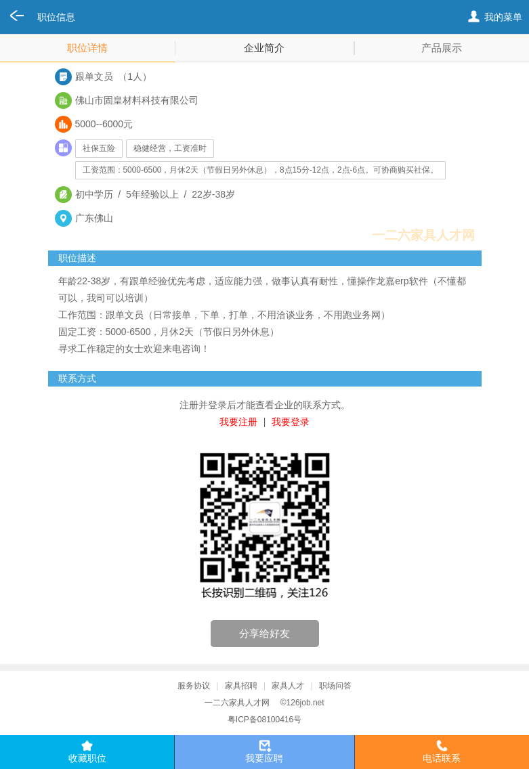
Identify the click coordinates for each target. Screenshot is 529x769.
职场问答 (335, 685)
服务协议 (193, 685)
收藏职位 (87, 758)
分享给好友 (264, 633)
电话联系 (442, 758)
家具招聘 (241, 685)
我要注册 (238, 421)
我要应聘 (264, 758)
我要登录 (291, 421)
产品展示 (441, 47)
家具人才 (288, 685)
